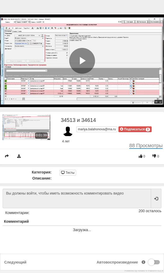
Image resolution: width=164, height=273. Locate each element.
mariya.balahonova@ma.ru (97, 129)
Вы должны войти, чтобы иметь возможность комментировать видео (77, 198)
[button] (135, 129)
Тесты (67, 173)
